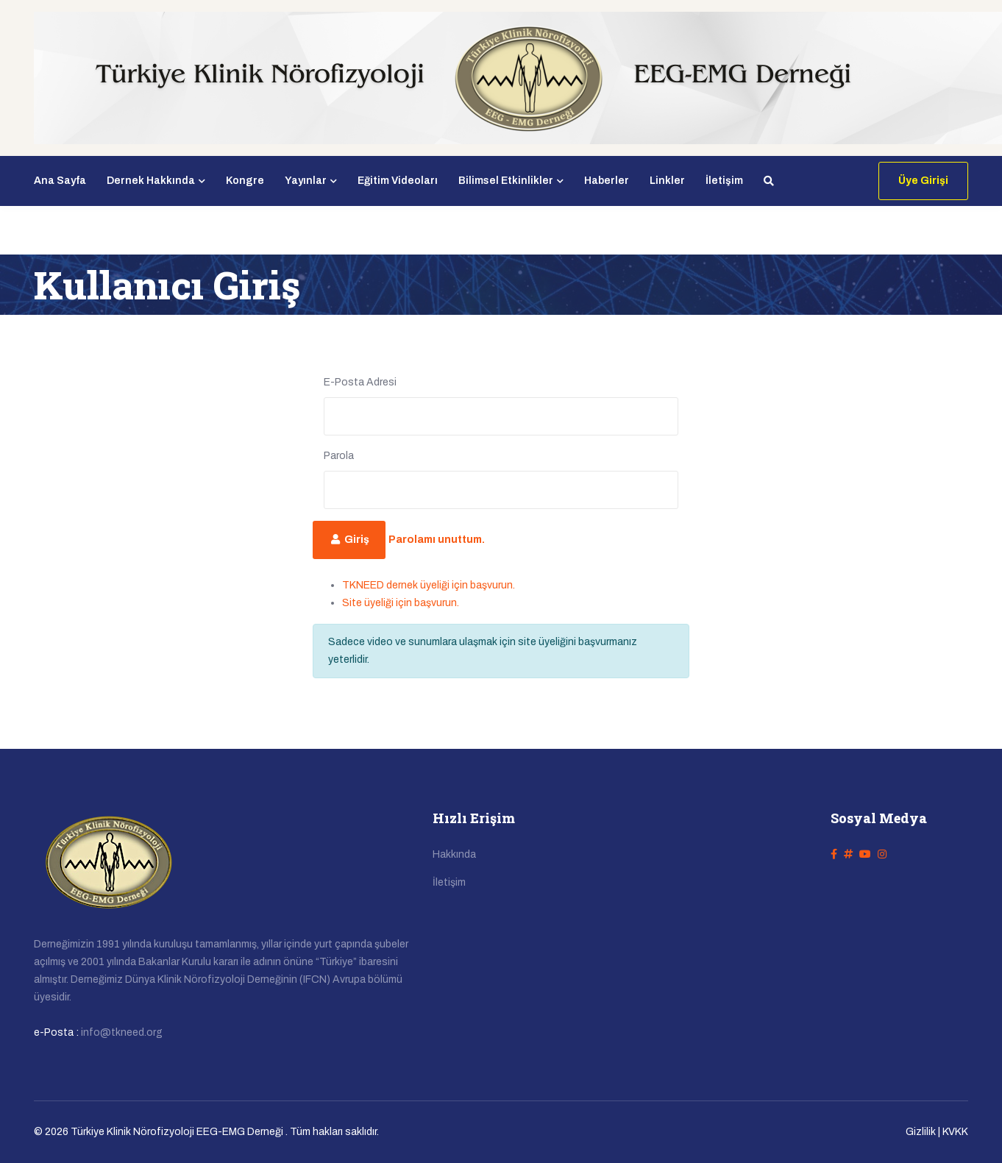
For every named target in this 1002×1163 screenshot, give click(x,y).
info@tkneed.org (122, 1032)
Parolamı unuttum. (436, 539)
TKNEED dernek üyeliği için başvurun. (428, 585)
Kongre (245, 180)
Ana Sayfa (60, 180)
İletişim (724, 180)
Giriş (349, 539)
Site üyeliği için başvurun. (400, 602)
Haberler (606, 180)
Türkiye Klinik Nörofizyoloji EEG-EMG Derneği (177, 1131)
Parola (339, 455)
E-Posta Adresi (360, 382)
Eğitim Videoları (398, 180)
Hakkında (454, 854)
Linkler (667, 180)
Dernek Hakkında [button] (156, 180)
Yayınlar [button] (311, 180)
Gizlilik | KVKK (937, 1131)
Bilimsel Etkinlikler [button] (511, 180)
